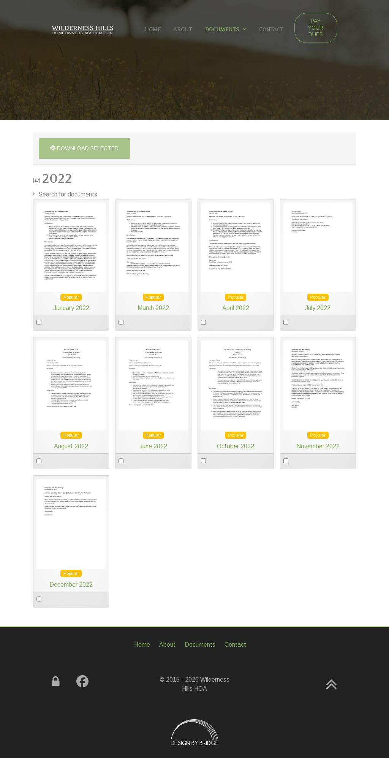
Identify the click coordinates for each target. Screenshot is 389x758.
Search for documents (67, 194)
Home (142, 644)
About (167, 644)
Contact (235, 644)
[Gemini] (82, 29)
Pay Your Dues (315, 27)
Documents (200, 644)
